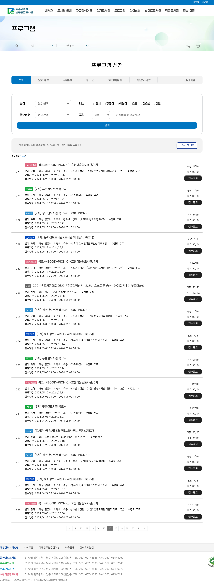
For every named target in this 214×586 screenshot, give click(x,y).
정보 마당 (189, 10)
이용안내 (69, 547)
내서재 (49, 10)
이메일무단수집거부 (49, 547)
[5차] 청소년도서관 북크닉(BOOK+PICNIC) (57, 455)
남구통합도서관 (11, 9)
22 (87, 528)
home (14, 41)
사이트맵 (28, 547)
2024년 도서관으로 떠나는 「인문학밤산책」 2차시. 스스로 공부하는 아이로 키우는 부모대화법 (84, 286)
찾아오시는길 (87, 547)
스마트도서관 (153, 10)
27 (116, 528)
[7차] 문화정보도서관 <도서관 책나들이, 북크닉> (59, 237)
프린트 (197, 46)
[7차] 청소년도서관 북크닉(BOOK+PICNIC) (57, 213)
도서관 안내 (64, 10)
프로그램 (119, 10)
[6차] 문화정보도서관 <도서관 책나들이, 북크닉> (59, 334)
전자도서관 (103, 10)
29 (127, 528)
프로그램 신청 (67, 45)
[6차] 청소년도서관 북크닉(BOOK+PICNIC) (57, 310)
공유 (188, 46)
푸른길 (67, 80)
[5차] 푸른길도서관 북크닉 (45, 407)
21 (81, 528)
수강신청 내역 (187, 145)
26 (110, 528)
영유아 (110, 103)
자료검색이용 (84, 10)
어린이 (123, 103)
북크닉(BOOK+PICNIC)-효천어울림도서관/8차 (61, 165)
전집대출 (190, 80)
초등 (134, 103)
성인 (158, 103)
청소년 (90, 80)
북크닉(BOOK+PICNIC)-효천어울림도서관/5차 (61, 503)
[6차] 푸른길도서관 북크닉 (45, 358)
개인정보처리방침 (9, 547)
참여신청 (135, 10)
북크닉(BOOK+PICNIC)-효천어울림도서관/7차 (61, 262)
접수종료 (193, 178)
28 (121, 528)
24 (98, 528)
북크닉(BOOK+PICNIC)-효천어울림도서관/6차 (61, 382)
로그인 (196, 2)
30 (133, 528)
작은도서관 (172, 10)
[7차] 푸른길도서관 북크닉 (45, 189)
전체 (21, 80)
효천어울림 (115, 80)
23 (92, 528)
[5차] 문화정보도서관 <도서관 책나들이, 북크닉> (59, 479)
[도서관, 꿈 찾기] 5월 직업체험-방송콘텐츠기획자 (59, 431)
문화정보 (43, 80)
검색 (107, 125)
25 (104, 528)
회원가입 (205, 2)
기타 (167, 80)
